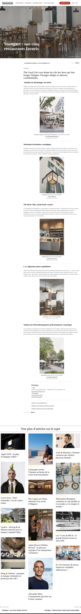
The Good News (49, 3)
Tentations (19, 3)
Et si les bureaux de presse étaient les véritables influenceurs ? (67, 567)
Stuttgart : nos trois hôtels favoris (39, 403)
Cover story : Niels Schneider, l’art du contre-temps (12, 500)
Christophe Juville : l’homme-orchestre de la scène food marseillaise (38, 472)
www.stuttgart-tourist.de (37, 395)
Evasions (28, 3)
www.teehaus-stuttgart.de (51, 377)
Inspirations (37, 3)
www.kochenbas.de (52, 196)
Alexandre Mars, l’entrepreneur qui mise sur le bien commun (40, 596)
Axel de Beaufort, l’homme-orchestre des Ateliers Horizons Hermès (68, 455)
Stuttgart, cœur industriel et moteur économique (42, 405)
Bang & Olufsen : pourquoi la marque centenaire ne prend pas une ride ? (12, 576)
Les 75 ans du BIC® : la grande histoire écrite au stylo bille (66, 538)
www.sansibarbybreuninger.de (51, 136)
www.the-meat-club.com (52, 258)
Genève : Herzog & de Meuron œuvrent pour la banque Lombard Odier (11, 529)
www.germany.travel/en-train (38, 391)
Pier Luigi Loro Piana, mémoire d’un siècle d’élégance (38, 501)
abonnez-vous (65, 3)
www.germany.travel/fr (36, 397)
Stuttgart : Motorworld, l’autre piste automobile (42, 408)
